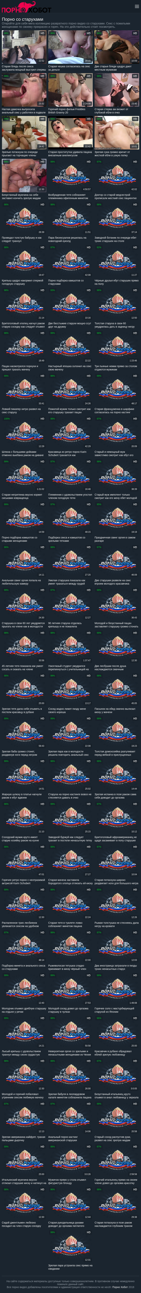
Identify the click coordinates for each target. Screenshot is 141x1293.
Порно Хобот (120, 1287)
